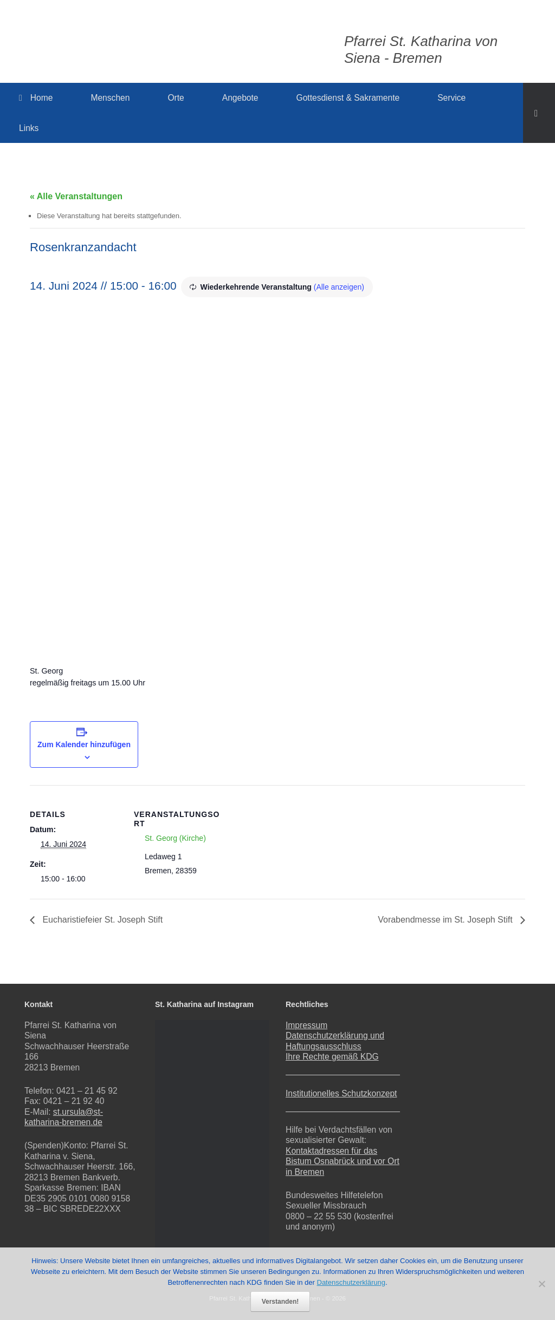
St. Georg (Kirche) (175, 838)
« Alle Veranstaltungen (76, 196)
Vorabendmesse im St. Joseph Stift (446, 919)
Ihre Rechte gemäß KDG (332, 1056)
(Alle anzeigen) (339, 287)
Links (28, 128)
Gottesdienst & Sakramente (348, 97)
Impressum (306, 1025)
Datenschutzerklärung (351, 1282)
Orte (175, 97)
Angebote (240, 97)
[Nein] (541, 1283)
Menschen (110, 97)
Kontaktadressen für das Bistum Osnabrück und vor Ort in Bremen (342, 1161)
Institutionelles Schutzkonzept (341, 1093)
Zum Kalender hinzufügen (84, 744)
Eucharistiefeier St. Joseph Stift (101, 919)
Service (451, 97)
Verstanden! (280, 1301)
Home (36, 97)
